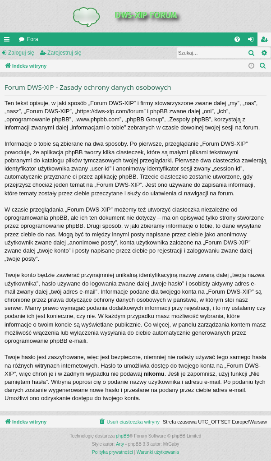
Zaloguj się (21, 53)
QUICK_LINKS (9, 41)
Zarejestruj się (64, 53)
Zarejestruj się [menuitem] (266, 41)
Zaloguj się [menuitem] (252, 41)
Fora (32, 39)
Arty (120, 444)
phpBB (122, 435)
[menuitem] (237, 39)
